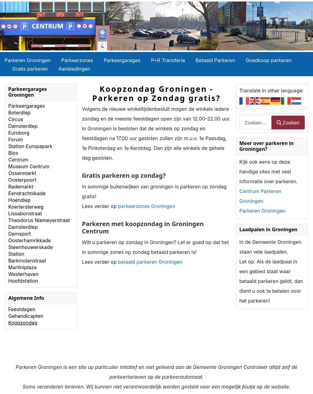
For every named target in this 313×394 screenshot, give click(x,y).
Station (16, 254)
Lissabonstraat (25, 213)
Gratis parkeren (30, 69)
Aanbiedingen (74, 69)
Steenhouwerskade (30, 247)
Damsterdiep (23, 126)
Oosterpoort (22, 180)
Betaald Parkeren (215, 60)
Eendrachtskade (27, 193)
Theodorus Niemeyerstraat (39, 220)
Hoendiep (19, 200)
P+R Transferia (168, 60)
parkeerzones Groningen (146, 206)
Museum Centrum (29, 166)
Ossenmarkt (22, 173)
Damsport (19, 234)
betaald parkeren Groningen (150, 262)
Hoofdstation (23, 281)
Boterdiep (19, 113)
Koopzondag (22, 323)
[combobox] (255, 122)
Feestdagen (21, 309)
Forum (15, 139)
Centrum (18, 160)
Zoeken (288, 123)
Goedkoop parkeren (269, 60)
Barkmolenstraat (27, 261)
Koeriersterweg (25, 207)
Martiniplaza (22, 267)
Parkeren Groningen (28, 60)
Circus (15, 119)
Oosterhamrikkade (29, 240)
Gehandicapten (25, 316)
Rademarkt (20, 187)
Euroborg (18, 133)
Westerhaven (23, 274)
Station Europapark (30, 146)
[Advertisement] (156, 319)
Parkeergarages (122, 60)
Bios (13, 153)
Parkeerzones (77, 60)
